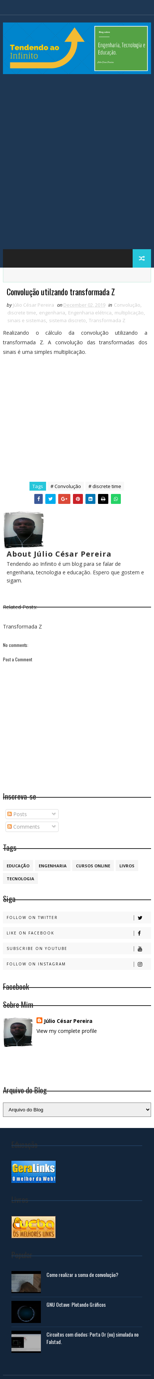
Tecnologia (20, 878)
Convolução (127, 305)
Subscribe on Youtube (78, 948)
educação (18, 865)
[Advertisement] (77, 165)
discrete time (21, 312)
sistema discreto (67, 320)
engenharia (52, 312)
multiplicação (129, 312)
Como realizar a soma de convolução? (82, 1274)
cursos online (93, 865)
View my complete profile (66, 1030)
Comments (23, 826)
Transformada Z (107, 320)
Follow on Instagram (78, 964)
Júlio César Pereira (68, 1020)
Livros (126, 865)
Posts (17, 814)
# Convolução (65, 486)
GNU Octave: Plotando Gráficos (76, 1304)
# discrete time (104, 486)
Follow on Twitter (78, 917)
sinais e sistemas (26, 320)
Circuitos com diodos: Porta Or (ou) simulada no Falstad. (92, 1337)
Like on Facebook (78, 933)
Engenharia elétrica (90, 312)
